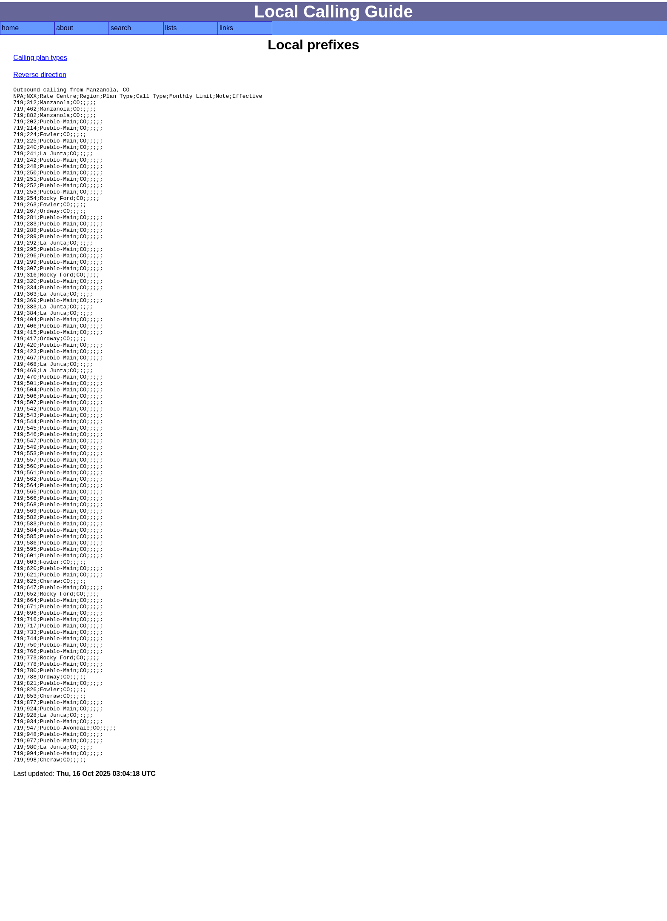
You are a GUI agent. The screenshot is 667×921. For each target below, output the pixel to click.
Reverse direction (39, 74)
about (64, 27)
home (10, 27)
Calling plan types (40, 57)
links (226, 27)
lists (171, 27)
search (121, 27)
